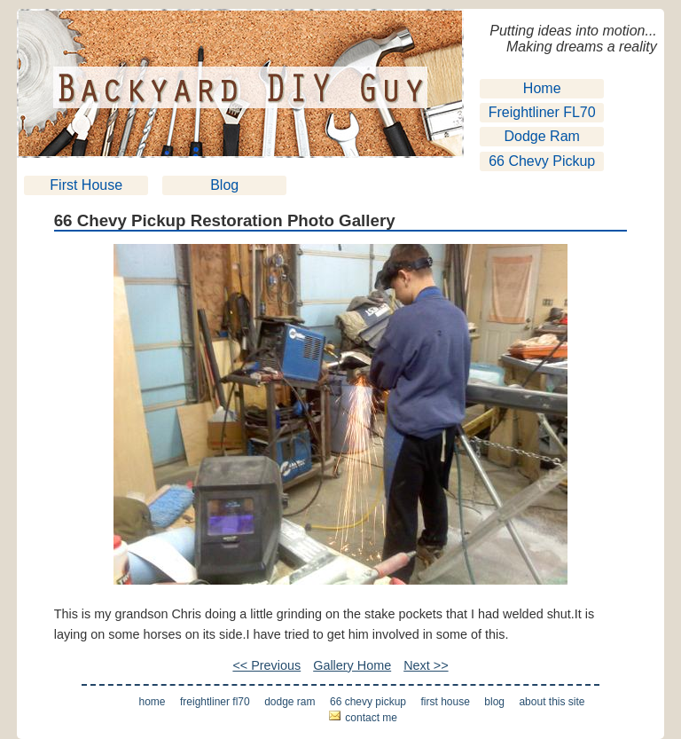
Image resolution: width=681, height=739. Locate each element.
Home (542, 88)
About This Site (551, 702)
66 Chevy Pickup (542, 161)
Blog (224, 185)
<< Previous (266, 665)
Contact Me (371, 717)
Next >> (425, 665)
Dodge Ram (542, 136)
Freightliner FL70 (542, 112)
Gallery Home (352, 665)
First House (86, 185)
